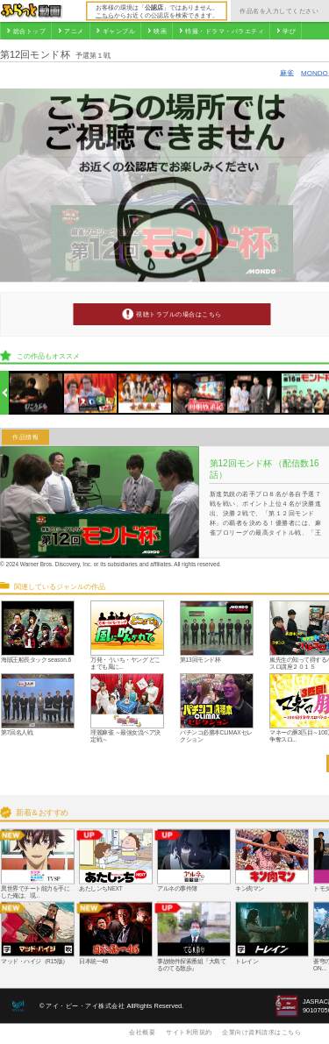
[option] (36, 393)
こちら (105, 14)
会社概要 (142, 1031)
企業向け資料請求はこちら (261, 1031)
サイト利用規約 (189, 1031)
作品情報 (25, 437)
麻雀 (287, 72)
